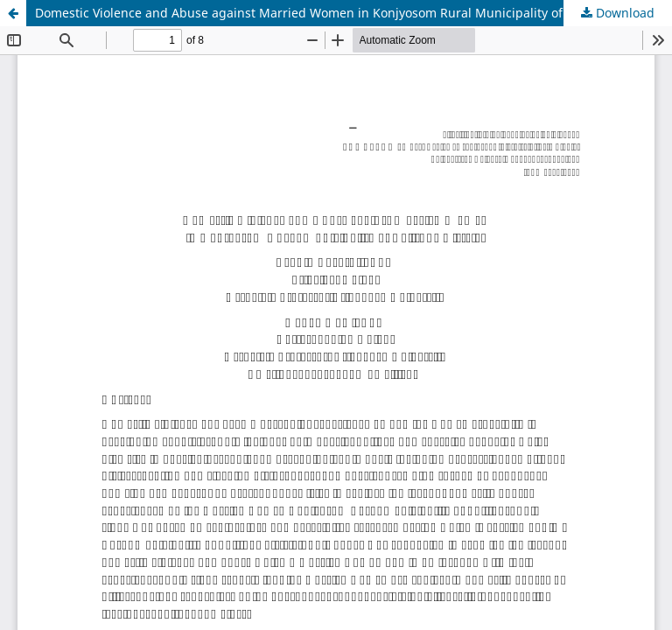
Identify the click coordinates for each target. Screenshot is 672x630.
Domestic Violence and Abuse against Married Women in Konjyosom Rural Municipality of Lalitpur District (346, 12)
